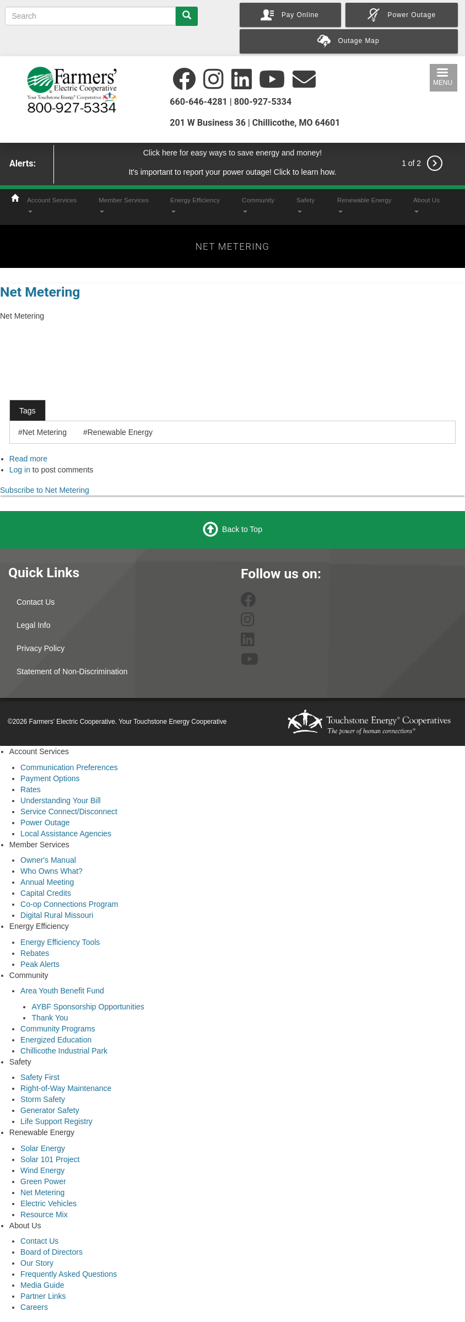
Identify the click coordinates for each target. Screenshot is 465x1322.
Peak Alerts (40, 964)
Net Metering (40, 292)
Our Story (36, 1263)
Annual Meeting (47, 882)
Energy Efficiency (195, 204)
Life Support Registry (56, 1121)
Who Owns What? (51, 871)
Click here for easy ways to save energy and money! (232, 152)
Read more (28, 458)
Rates (30, 789)
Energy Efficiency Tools (60, 942)
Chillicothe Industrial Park (63, 1050)
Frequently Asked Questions (68, 1274)
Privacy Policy (40, 648)
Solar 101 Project (49, 1159)
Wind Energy (42, 1170)
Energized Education (55, 1039)
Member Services (124, 204)
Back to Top (242, 529)
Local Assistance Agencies (65, 833)
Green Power (43, 1181)
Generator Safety (49, 1110)
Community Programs (57, 1028)
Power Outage (45, 822)
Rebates (34, 953)
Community (258, 204)
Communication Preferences (69, 767)
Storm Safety (42, 1099)
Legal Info (34, 625)
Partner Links (43, 1296)
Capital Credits (45, 893)
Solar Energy (42, 1148)
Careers (34, 1307)
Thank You (49, 1017)
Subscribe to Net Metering (44, 490)
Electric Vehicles (48, 1203)
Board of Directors (51, 1252)
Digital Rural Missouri (56, 915)
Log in (19, 469)
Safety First (40, 1077)
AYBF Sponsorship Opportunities (87, 1006)
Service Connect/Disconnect (68, 811)
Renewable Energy (364, 204)
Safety (305, 204)
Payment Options (49, 778)
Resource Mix (44, 1214)
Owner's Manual (48, 860)
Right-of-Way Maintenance (65, 1088)
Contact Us (36, 602)
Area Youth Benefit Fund (62, 990)
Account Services (52, 204)
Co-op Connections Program (69, 904)
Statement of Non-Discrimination (72, 671)
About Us (426, 204)
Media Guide (42, 1285)
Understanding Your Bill (60, 800)
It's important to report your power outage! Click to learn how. (232, 172)
